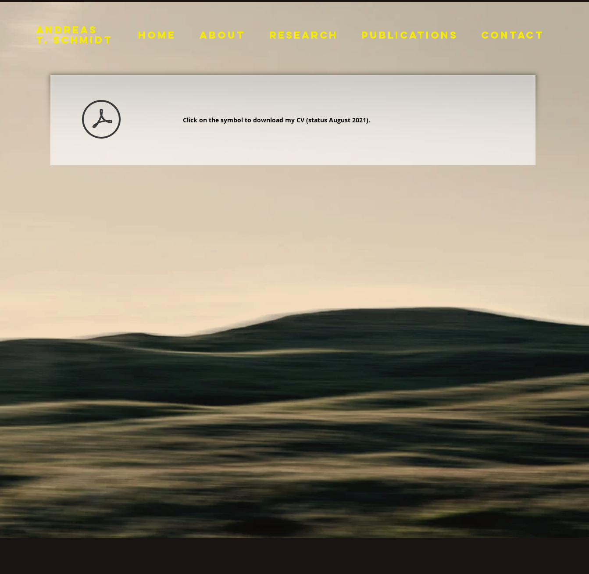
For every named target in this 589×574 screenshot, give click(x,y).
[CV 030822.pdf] (101, 120)
